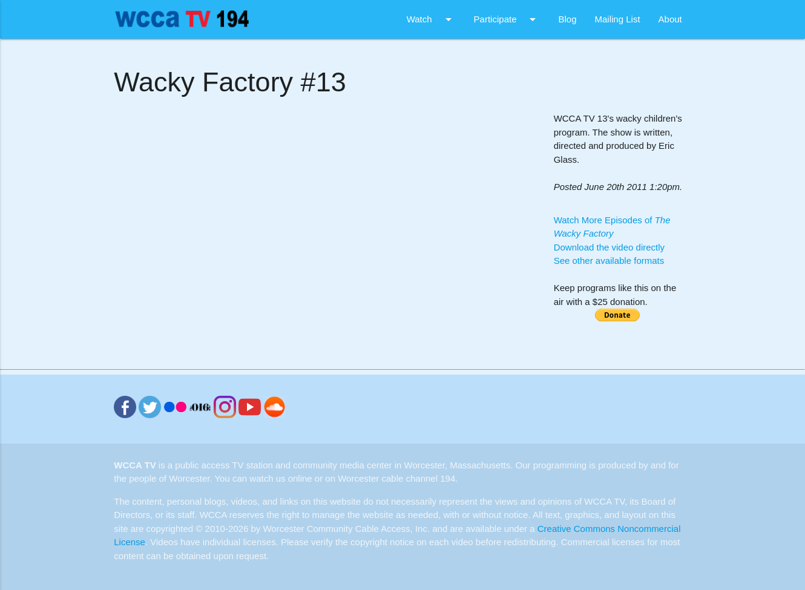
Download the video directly (609, 247)
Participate (507, 19)
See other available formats (609, 260)
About (670, 19)
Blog (567, 19)
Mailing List (617, 19)
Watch (431, 19)
